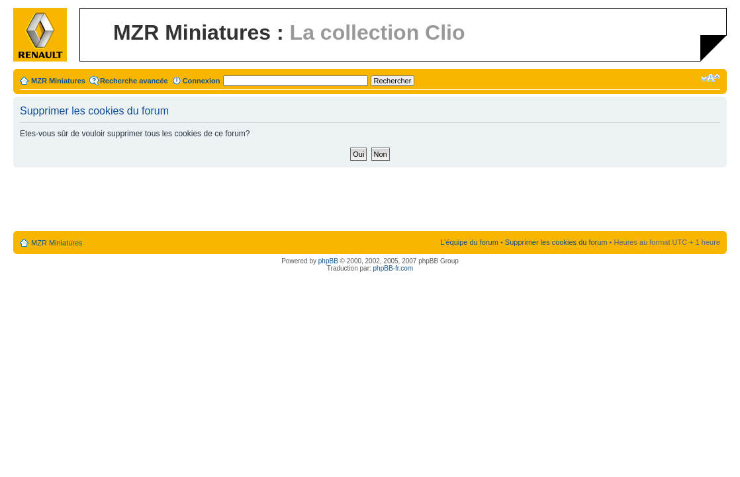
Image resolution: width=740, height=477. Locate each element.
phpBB (328, 261)
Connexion (201, 81)
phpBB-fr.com (393, 268)
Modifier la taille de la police (710, 78)
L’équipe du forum (469, 242)
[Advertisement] (370, 200)
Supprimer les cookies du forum (556, 242)
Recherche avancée (134, 81)
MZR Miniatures (58, 81)
